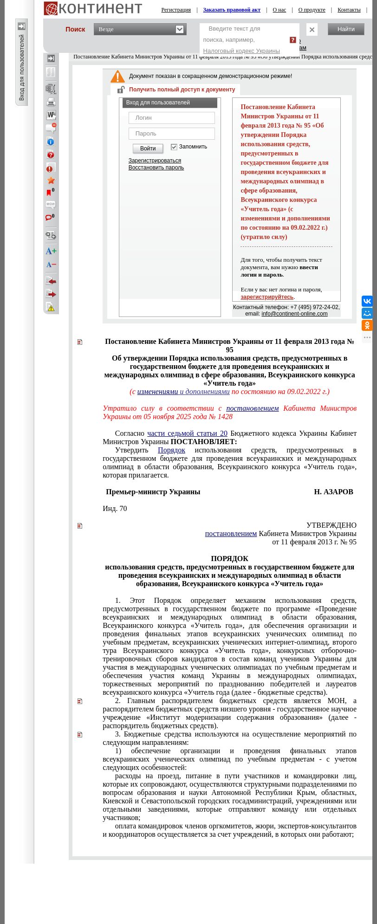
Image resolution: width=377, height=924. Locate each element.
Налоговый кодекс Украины (241, 50)
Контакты (349, 9)
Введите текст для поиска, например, (241, 39)
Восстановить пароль (156, 167)
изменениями (157, 391)
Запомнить (193, 147)
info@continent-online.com (295, 313)
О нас (279, 9)
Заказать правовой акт (232, 9)
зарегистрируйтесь (266, 297)
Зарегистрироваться (155, 160)
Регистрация (176, 9)
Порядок (171, 450)
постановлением (252, 408)
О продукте (312, 9)
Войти (148, 148)
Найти (346, 29)
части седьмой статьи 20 (187, 433)
